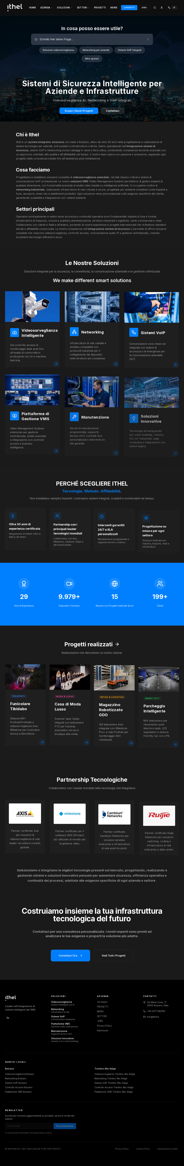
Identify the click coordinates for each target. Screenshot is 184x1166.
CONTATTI (129, 7)
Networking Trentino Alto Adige (111, 1078)
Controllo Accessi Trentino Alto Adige (114, 1087)
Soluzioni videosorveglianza (58, 50)
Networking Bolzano (15, 1078)
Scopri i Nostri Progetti (79, 110)
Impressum (102, 1030)
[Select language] (172, 7)
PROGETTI (100, 7)
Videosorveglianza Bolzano (19, 1074)
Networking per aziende (96, 50)
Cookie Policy (143, 1149)
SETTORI (83, 7)
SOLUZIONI (64, 7)
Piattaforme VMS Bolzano (18, 1091)
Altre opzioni (92, 58)
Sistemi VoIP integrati (130, 50)
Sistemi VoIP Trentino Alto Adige (111, 1083)
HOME (32, 7)
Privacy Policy (104, 1025)
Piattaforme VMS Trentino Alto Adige (114, 1091)
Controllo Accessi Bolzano (18, 1087)
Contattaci (112, 110)
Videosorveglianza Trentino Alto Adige (115, 1074)
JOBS (144, 7)
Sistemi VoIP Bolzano (16, 1083)
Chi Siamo (102, 1002)
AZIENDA (46, 7)
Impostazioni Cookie (167, 1149)
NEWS (113, 7)
